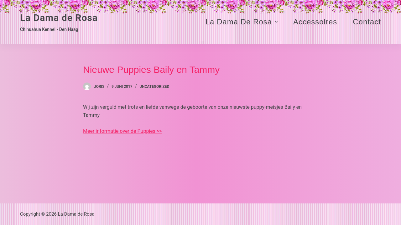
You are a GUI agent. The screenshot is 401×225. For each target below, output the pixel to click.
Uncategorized (154, 86)
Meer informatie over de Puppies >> (122, 131)
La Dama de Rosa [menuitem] (242, 22)
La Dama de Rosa (59, 17)
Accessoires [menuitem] (315, 22)
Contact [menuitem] (367, 22)
